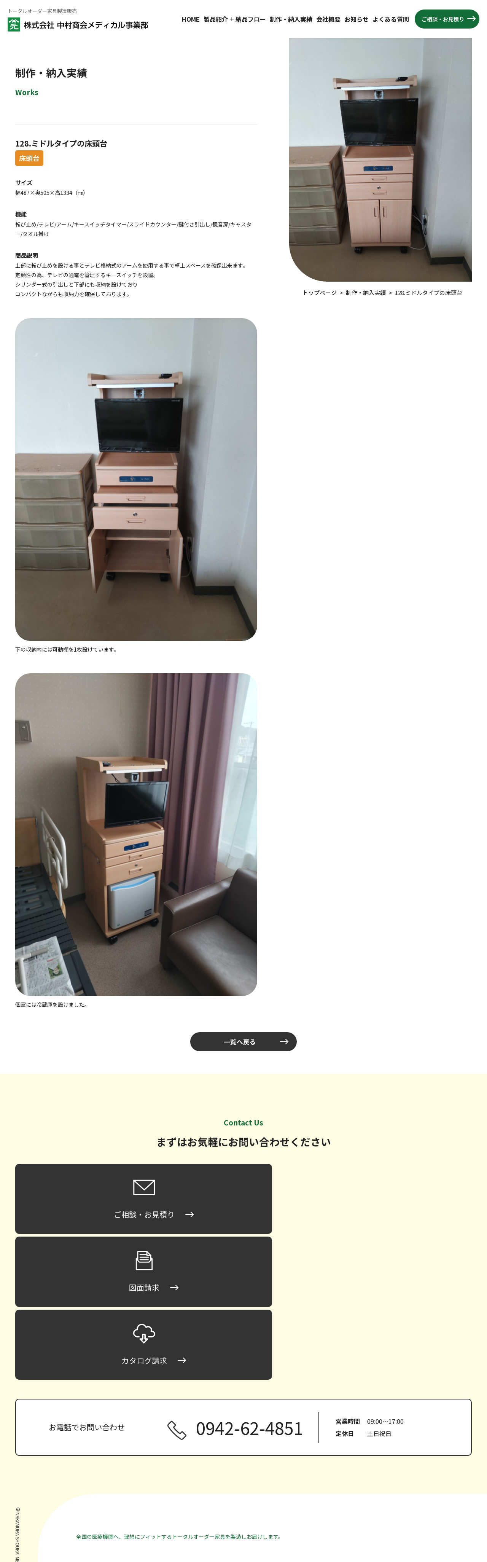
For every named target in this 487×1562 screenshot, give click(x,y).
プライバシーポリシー (411, 1517)
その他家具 (310, 1515)
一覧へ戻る (240, 1042)
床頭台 (305, 1436)
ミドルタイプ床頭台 (329, 1457)
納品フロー (251, 19)
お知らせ (356, 19)
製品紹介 (216, 19)
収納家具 (307, 1503)
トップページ (313, 1425)
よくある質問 (390, 19)
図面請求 (395, 1494)
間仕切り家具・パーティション (334, 1492)
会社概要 (328, 19)
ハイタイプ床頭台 (326, 1469)
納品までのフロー (405, 1425)
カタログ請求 (400, 1505)
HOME (191, 19)
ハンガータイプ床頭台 (331, 1480)
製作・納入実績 (403, 1436)
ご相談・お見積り (443, 19)
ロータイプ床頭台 (326, 1446)
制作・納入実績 (291, 19)
